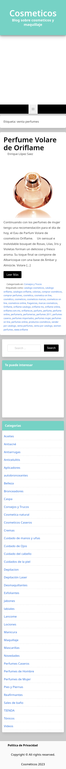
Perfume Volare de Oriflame (30, 143)
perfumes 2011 (43, 314)
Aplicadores (12, 468)
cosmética (28, 295)
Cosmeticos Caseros (18, 522)
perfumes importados (23, 318)
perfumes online (19, 321)
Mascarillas (12, 648)
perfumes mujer (43, 318)
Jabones (9, 601)
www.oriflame (21, 329)
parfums (38, 310)
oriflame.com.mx (12, 310)
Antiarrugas (12, 452)
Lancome (10, 616)
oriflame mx (38, 306)
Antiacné (10, 444)
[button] (33, 109)
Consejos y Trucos (33, 284)
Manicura (10, 632)
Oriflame (8, 306)
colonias (37, 291)
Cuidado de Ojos (15, 546)
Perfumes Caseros (16, 663)
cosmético (9, 299)
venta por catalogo (43, 325)
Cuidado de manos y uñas (22, 538)
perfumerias (29, 314)
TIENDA (9, 710)
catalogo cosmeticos (34, 287)
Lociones (10, 624)
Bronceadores (13, 491)
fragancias (32, 303)
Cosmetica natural (16, 514)
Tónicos (9, 718)
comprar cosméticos (52, 291)
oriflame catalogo (22, 306)
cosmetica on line (43, 295)
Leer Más (12, 275)
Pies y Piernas (13, 687)
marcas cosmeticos (48, 303)
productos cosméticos (39, 321)
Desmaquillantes (15, 585)
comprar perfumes (13, 295)
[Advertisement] (33, 70)
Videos (8, 726)
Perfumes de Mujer (17, 679)
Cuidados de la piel (17, 562)
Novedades (12, 656)
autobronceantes (16, 475)
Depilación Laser (15, 577)
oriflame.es (27, 310)
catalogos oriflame (22, 291)
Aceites (9, 436)
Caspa (8, 499)
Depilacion (11, 569)
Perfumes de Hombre (19, 671)
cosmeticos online (17, 303)
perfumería (16, 314)
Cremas (9, 530)
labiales (9, 609)
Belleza (9, 483)
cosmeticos (20, 299)
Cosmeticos (33, 13)
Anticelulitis (12, 460)
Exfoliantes (11, 593)
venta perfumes (25, 325)
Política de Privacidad (23, 745)
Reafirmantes (13, 695)
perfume (47, 310)
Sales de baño (13, 703)
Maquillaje (11, 640)
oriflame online (52, 306)
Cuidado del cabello (17, 554)
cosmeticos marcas (36, 299)
